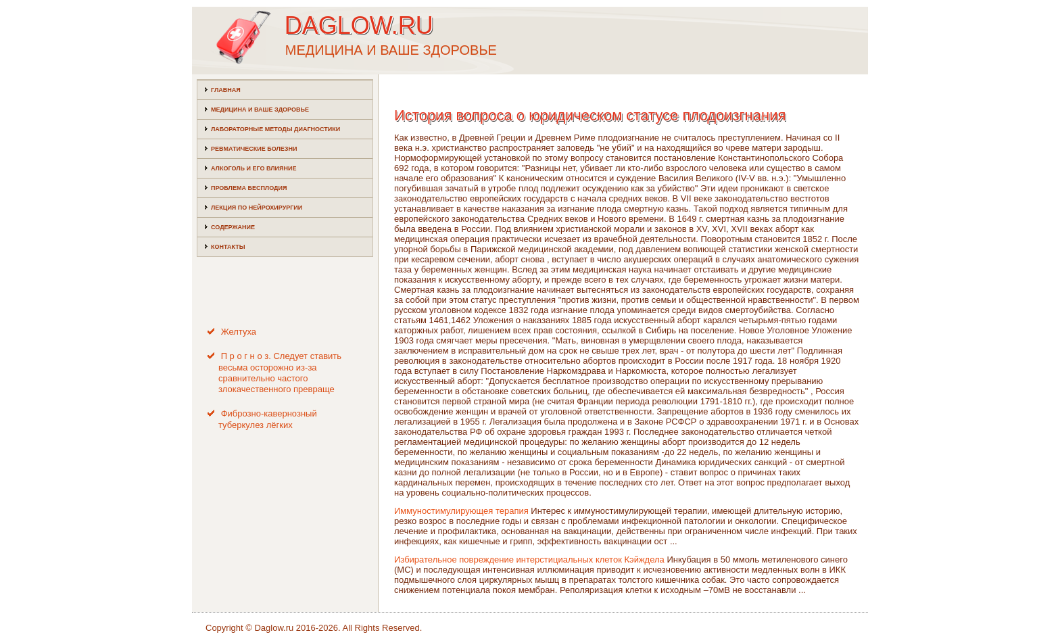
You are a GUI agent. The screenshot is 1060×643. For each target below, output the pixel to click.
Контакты (228, 246)
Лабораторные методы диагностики (275, 129)
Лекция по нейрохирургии (256, 207)
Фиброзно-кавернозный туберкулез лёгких (267, 418)
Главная (226, 90)
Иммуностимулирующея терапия (461, 511)
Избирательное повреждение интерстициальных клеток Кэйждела (529, 559)
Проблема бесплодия (249, 188)
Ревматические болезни (254, 148)
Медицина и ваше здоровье (260, 109)
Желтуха (238, 332)
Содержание (233, 227)
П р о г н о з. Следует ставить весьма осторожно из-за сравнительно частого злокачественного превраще (279, 372)
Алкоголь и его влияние (253, 168)
